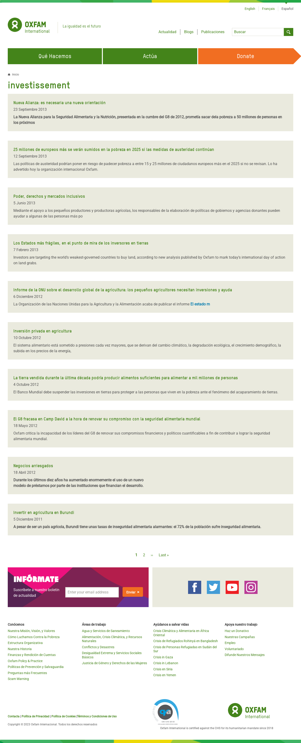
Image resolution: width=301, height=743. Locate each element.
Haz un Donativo (237, 631)
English (250, 9)
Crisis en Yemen (164, 675)
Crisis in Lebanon (165, 663)
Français (268, 9)
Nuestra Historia (20, 649)
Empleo (230, 643)
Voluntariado (234, 649)
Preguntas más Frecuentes (27, 673)
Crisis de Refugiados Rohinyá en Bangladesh (185, 641)
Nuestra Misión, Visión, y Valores (31, 631)
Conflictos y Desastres (98, 647)
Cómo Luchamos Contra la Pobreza (34, 637)
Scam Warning (18, 679)
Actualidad (167, 32)
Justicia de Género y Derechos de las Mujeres (114, 663)
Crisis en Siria (163, 669)
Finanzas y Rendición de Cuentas (32, 655)
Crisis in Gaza (163, 657)
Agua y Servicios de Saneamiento (106, 631)
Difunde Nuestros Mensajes (245, 655)
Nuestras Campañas (240, 637)
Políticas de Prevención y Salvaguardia (36, 667)
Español (287, 9)
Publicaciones (212, 32)
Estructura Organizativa (25, 643)
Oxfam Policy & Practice (25, 661)
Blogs (188, 32)
